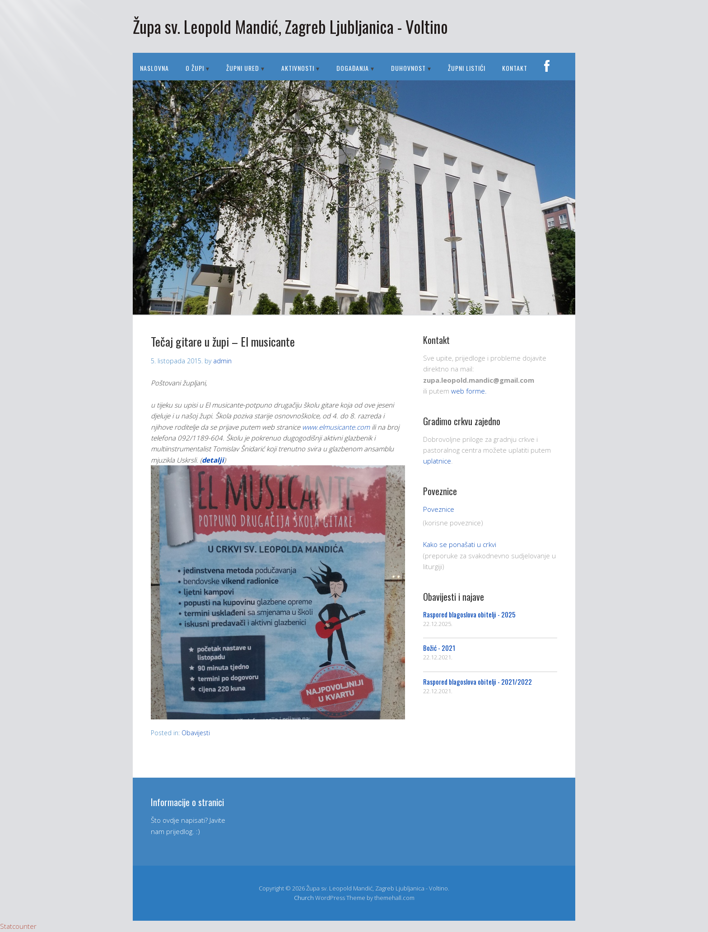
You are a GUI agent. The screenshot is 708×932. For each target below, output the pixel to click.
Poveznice (438, 509)
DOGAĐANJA (352, 68)
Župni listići (466, 68)
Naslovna (154, 68)
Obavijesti (196, 732)
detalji (213, 459)
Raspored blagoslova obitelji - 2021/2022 (477, 681)
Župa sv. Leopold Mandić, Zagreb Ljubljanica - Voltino (290, 26)
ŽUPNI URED (242, 68)
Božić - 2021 (439, 648)
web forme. (469, 390)
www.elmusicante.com (336, 426)
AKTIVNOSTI (297, 68)
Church (304, 898)
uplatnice (437, 460)
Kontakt (514, 68)
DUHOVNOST (408, 68)
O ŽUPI (195, 68)
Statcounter (18, 926)
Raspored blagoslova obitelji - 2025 (469, 614)
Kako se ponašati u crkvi (459, 544)
